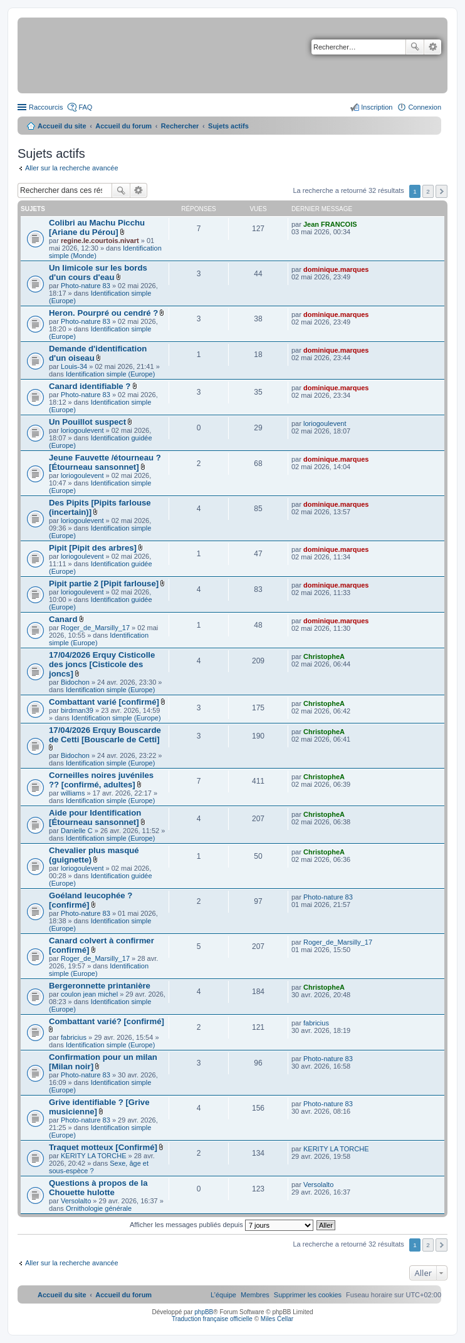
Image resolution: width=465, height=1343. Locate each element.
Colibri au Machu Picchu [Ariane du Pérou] (97, 227)
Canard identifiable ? (89, 386)
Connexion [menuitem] (424, 107)
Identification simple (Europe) (110, 374)
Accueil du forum (123, 126)
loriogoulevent (82, 430)
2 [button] (428, 191)
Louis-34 (74, 366)
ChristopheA (324, 656)
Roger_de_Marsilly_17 (95, 627)
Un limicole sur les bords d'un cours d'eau (98, 272)
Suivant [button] (441, 191)
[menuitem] (308, 1295)
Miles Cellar (277, 1318)
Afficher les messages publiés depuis (221, 1224)
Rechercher (414, 46)
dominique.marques (336, 269)
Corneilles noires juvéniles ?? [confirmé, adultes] (101, 779)
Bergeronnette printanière (99, 985)
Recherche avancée (432, 46)
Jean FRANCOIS (330, 224)
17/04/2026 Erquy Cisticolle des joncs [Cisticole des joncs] (102, 664)
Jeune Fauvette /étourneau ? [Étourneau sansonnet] (105, 462)
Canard (63, 619)
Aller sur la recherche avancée (71, 168)
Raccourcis (46, 107)
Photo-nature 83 (85, 285)
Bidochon (75, 682)
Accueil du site (62, 126)
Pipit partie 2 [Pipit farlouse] (104, 583)
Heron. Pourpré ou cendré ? (103, 313)
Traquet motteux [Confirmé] (103, 1147)
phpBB (203, 1312)
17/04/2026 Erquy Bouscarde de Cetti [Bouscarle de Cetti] (105, 734)
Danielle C (77, 830)
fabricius (73, 1037)
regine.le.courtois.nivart (100, 240)
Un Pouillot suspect (87, 422)
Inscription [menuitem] (376, 107)
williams (73, 793)
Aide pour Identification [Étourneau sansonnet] (95, 817)
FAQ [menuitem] (85, 107)
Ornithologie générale (99, 1208)
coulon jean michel (89, 994)
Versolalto (76, 1201)
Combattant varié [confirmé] (104, 702)
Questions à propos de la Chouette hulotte (98, 1187)
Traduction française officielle (212, 1318)
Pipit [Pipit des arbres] (93, 547)
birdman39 (77, 710)
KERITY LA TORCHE (94, 1155)
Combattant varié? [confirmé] (106, 1021)
